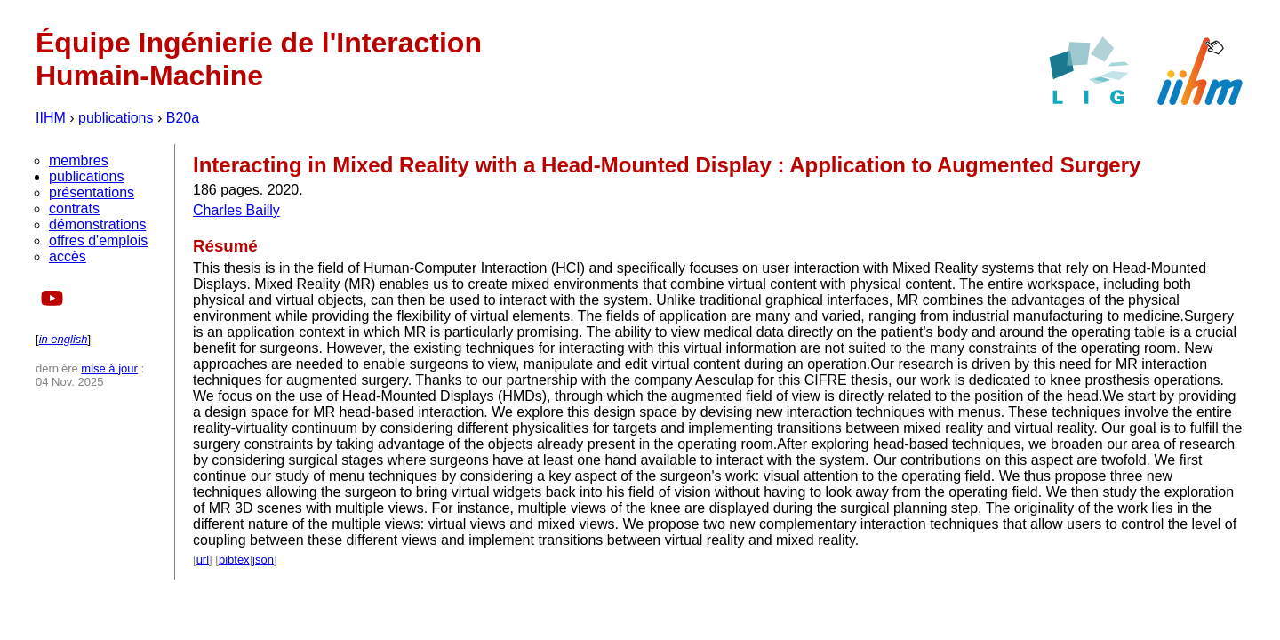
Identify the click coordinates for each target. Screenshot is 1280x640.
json (263, 559)
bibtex (234, 559)
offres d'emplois (98, 240)
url (202, 559)
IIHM (51, 117)
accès (67, 256)
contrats (74, 208)
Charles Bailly (236, 210)
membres (78, 160)
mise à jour (109, 368)
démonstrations (97, 224)
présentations (91, 192)
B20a (182, 117)
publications (116, 117)
